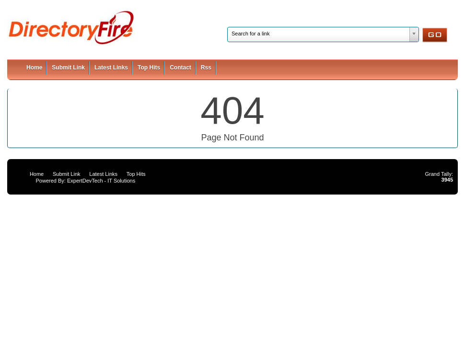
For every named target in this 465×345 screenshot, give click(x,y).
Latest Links (111, 67)
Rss (206, 67)
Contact (180, 67)
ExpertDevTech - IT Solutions (101, 181)
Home (34, 67)
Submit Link (68, 67)
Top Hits (149, 67)
